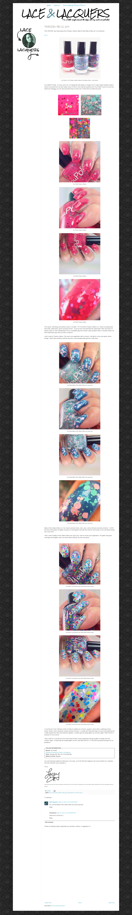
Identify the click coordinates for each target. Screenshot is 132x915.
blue (50, 792)
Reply (50, 807)
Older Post (111, 902)
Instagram (67, 752)
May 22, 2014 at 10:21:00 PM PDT (68, 802)
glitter (60, 792)
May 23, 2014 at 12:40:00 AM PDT (66, 813)
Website (48, 752)
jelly (66, 792)
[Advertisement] (79, 886)
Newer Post (48, 902)
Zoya (81, 792)
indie (63, 792)
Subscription (70, 792)
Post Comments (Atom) (58, 905)
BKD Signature (53, 802)
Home (49, 5)
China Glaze (55, 792)
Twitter (61, 752)
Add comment (49, 822)
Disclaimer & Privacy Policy (74, 5)
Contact (57, 5)
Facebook (55, 752)
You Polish (76, 792)
